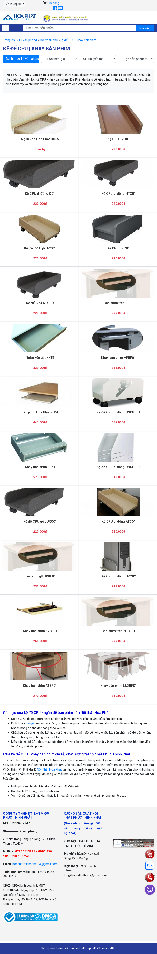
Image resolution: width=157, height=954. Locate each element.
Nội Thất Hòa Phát (49, 769)
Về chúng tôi (14, 4)
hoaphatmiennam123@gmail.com (35, 864)
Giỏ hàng (53, 3)
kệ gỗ (30, 723)
